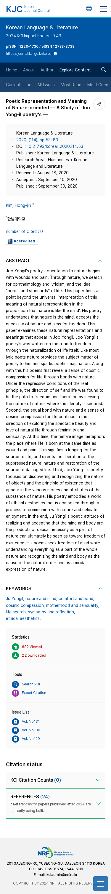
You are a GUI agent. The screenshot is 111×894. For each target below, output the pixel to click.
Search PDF (26, 684)
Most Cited (97, 84)
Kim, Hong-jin (18, 205)
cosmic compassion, (25, 605)
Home (11, 70)
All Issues (46, 84)
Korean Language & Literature (42, 27)
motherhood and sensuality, (72, 605)
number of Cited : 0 (24, 231)
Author (47, 70)
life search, (16, 612)
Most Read (71, 84)
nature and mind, (41, 598)
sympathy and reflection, (51, 612)
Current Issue (18, 84)
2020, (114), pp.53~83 (37, 139)
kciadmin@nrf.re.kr (61, 875)
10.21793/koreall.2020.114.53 (55, 146)
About (29, 70)
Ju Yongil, (15, 598)
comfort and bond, (76, 598)
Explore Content (75, 70)
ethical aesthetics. (23, 618)
